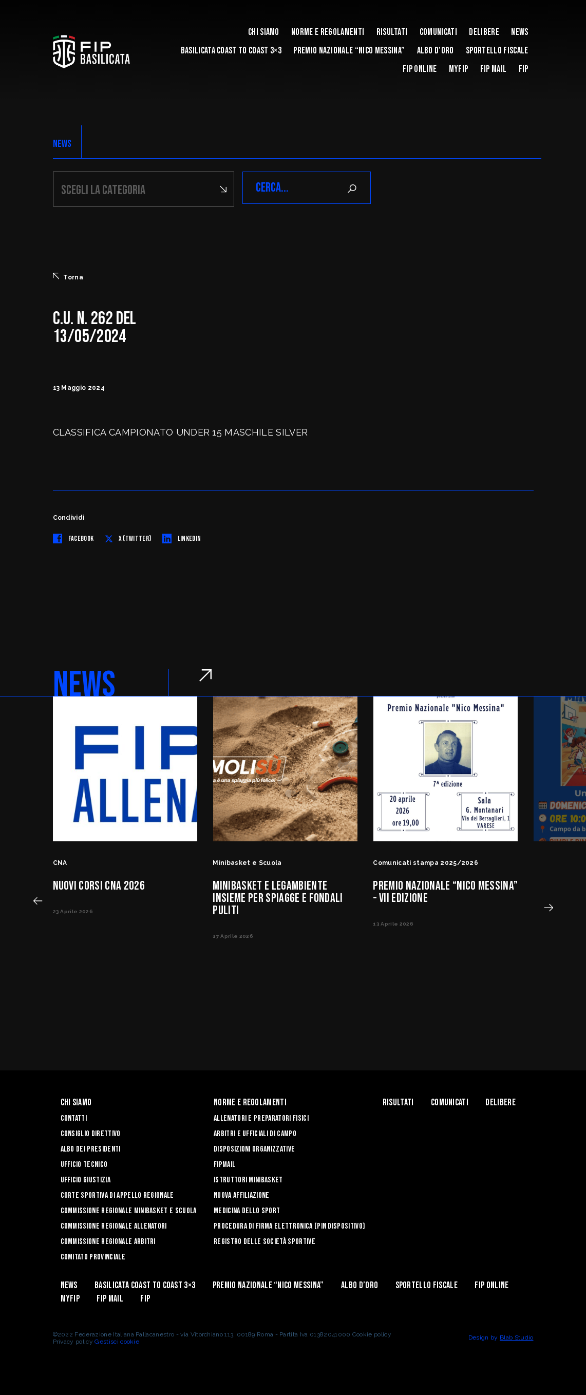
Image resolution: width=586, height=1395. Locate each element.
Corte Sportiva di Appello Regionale (117, 1194)
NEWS (62, 144)
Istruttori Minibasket (248, 1178)
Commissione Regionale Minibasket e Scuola (129, 1209)
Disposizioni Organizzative (254, 1148)
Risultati (392, 32)
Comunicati (438, 32)
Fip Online (420, 69)
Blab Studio (517, 1336)
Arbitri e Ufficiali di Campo (255, 1132)
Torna (68, 275)
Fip (523, 69)
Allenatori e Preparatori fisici (261, 1117)
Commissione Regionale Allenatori (114, 1225)
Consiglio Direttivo (91, 1132)
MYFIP (458, 69)
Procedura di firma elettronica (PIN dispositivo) (289, 1225)
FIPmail (224, 1163)
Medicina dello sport (247, 1209)
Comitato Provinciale (93, 1255)
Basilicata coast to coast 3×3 (231, 50)
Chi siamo (263, 32)
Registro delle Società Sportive (264, 1240)
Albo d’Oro (435, 50)
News (519, 32)
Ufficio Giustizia (85, 1178)
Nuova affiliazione (242, 1194)
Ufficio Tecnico (84, 1163)
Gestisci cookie (116, 1340)
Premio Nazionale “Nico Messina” (349, 50)
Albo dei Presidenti (91, 1148)
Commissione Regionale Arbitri (108, 1240)
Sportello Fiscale (497, 50)
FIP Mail (493, 69)
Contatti (74, 1117)
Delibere (484, 32)
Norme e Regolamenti (327, 32)
